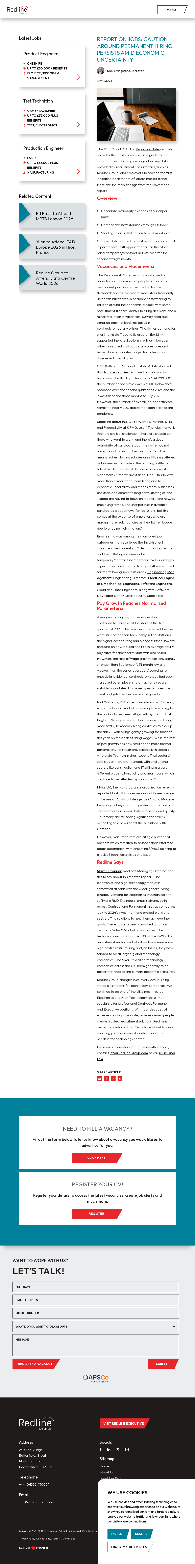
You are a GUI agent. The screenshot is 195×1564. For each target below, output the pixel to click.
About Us (107, 1472)
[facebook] (106, 1078)
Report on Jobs (148, 149)
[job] (52, 66)
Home (104, 1466)
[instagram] (127, 1449)
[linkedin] (113, 1078)
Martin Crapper (109, 871)
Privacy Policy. (27, 1538)
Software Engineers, (157, 583)
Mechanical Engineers (121, 583)
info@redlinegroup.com (36, 1502)
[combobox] (96, 1326)
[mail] (99, 1078)
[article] (52, 215)
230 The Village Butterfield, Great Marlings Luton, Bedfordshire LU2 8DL (36, 1458)
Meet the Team (111, 1478)
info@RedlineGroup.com (129, 1053)
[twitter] (120, 1078)
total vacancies (116, 372)
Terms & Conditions (63, 1538)
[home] (17, 10)
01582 (164, 1053)
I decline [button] (140, 1534)
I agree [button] (116, 1534)
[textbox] (93, 1327)
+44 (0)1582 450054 (34, 1484)
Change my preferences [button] (129, 1547)
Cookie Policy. (44, 1538)
